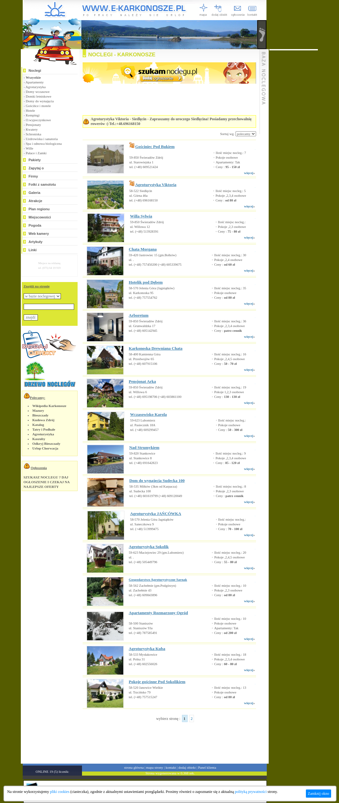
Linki (33, 250)
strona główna (134, 767)
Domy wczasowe (38, 91)
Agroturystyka (36, 87)
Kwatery (32, 129)
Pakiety (35, 160)
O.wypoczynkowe (38, 120)
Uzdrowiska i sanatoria (42, 139)
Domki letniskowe (38, 96)
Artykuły (36, 242)
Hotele (30, 110)
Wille (29, 148)
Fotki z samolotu (42, 184)
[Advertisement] (161, 740)
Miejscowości (40, 217)
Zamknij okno (318, 793)
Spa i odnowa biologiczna (44, 143)
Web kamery (39, 233)
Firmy (33, 176)
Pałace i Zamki (36, 153)
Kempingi (33, 115)
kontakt (171, 767)
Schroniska (33, 134)
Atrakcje (35, 201)
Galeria (34, 193)
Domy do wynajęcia (40, 101)
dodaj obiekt (187, 767)
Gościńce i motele (38, 106)
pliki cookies (59, 791)
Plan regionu (39, 209)
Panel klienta (207, 767)
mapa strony (154, 767)
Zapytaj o (36, 168)
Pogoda (35, 225)
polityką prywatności (251, 791)
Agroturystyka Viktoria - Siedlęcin (119, 119)
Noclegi (35, 70)
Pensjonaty (33, 125)
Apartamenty (35, 82)
